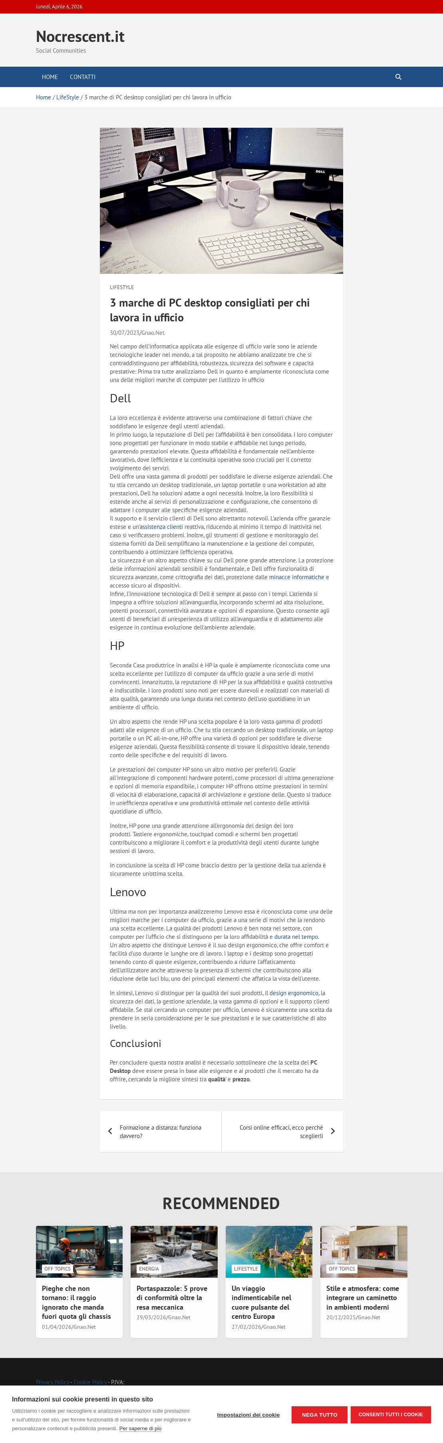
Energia (149, 1268)
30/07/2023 (124, 333)
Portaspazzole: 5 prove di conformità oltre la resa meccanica (172, 1298)
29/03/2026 (151, 1317)
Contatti (82, 77)
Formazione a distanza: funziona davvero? (160, 1132)
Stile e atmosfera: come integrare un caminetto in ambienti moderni (362, 1298)
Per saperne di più (140, 1428)
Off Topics (57, 1268)
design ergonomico (294, 993)
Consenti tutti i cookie (391, 1414)
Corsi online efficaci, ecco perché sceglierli (281, 1132)
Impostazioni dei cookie (247, 1414)
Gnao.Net (153, 333)
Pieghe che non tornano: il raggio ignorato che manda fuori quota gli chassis (76, 1302)
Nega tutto (318, 1414)
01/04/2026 (57, 1326)
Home (50, 77)
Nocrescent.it (80, 36)
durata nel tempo (296, 936)
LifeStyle (122, 287)
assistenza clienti (161, 526)
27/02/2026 (246, 1326)
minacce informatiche (296, 577)
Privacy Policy (52, 1382)
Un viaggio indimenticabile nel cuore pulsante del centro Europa (261, 1302)
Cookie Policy (90, 1382)
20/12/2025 (341, 1317)
